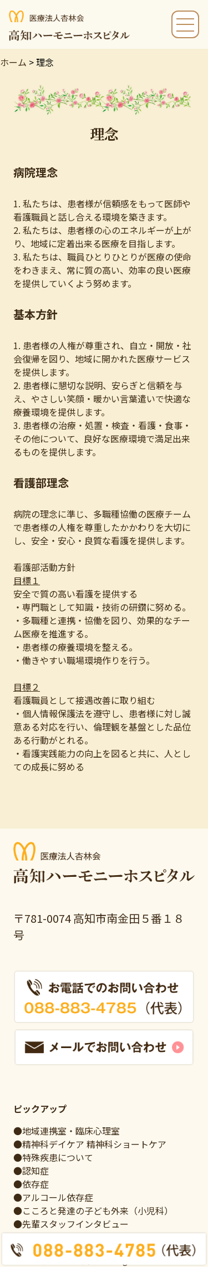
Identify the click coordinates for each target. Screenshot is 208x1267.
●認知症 (31, 1170)
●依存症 (31, 1184)
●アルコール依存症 (53, 1197)
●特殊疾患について (53, 1157)
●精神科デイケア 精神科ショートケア (89, 1144)
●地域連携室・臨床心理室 (66, 1130)
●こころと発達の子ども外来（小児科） (93, 1210)
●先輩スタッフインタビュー (71, 1223)
